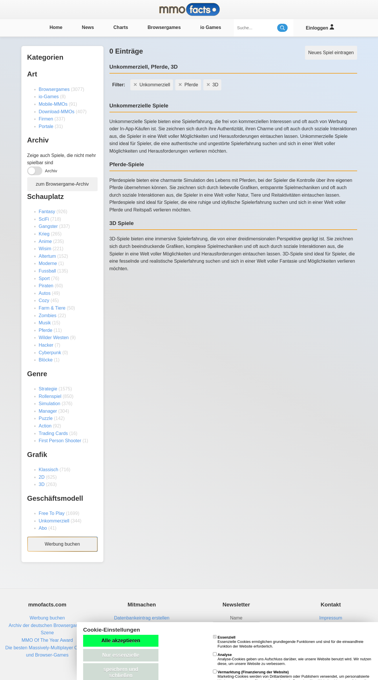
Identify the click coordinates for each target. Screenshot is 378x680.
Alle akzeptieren (120, 641)
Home (56, 27)
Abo (43, 528)
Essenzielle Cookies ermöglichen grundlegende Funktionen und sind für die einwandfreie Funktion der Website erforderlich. (288, 641)
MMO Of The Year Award (47, 640)
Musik (45, 322)
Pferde (45, 330)
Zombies (47, 315)
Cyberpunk (50, 352)
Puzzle (46, 418)
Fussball (47, 270)
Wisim (45, 248)
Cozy (44, 300)
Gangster (48, 226)
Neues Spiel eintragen (331, 52)
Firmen (46, 118)
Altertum (47, 256)
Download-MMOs (57, 111)
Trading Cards (53, 433)
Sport (44, 278)
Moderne (48, 263)
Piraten (46, 285)
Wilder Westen (54, 337)
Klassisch (49, 469)
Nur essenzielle (120, 655)
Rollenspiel (50, 396)
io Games (210, 27)
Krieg (44, 233)
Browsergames (164, 27)
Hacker (46, 345)
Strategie (48, 388)
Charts (121, 27)
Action (45, 425)
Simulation (50, 403)
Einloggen (320, 27)
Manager (48, 411)
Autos (45, 293)
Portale (46, 126)
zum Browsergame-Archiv (62, 184)
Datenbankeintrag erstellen (141, 617)
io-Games (49, 96)
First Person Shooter (60, 440)
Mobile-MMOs (53, 104)
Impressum (330, 617)
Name (236, 617)
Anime (45, 241)
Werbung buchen (62, 544)
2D (42, 477)
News (88, 27)
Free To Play (52, 513)
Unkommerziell (54, 520)
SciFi (44, 219)
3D (42, 484)
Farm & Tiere (52, 308)
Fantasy (47, 211)
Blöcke (46, 359)
